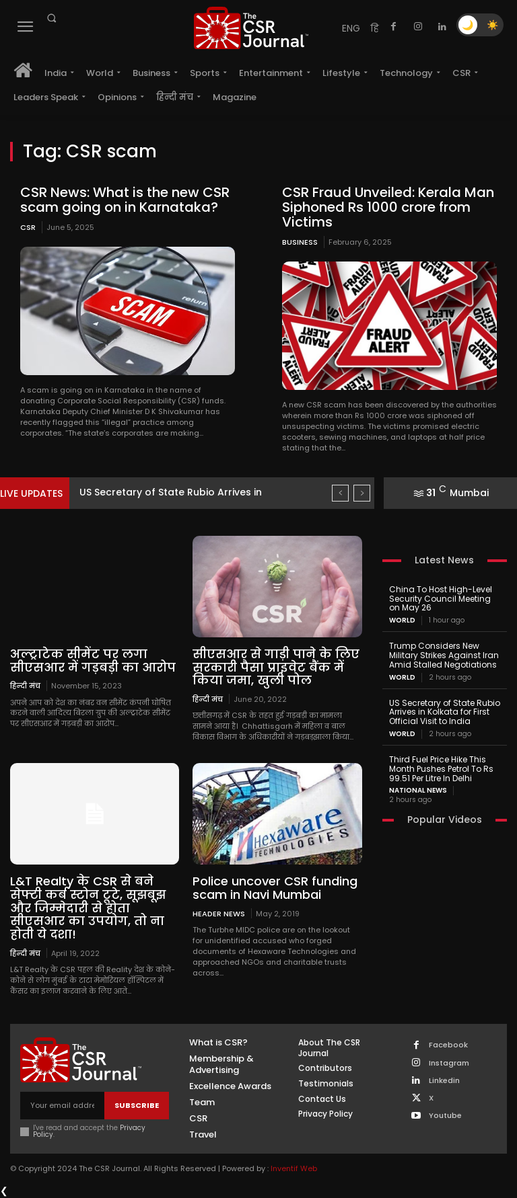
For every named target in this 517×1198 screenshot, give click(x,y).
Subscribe (136, 1105)
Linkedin (444, 1081)
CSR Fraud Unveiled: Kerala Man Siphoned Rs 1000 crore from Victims (388, 207)
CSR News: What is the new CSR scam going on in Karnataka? (125, 199)
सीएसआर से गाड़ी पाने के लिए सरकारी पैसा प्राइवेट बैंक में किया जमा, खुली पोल (276, 667)
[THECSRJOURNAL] (251, 28)
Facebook (448, 1045)
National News (418, 790)
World (402, 620)
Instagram (449, 1063)
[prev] (340, 493)
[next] (361, 493)
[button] (51, 18)
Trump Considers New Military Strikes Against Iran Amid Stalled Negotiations (444, 655)
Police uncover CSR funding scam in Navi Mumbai (275, 888)
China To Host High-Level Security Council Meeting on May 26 (440, 599)
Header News (219, 913)
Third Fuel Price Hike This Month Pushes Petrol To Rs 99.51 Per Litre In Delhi (441, 769)
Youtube (445, 1116)
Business (300, 242)
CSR (28, 227)
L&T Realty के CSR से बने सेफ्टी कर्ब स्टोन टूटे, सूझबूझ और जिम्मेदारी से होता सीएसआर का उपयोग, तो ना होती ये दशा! (88, 908)
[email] (62, 1105)
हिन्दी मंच (25, 685)
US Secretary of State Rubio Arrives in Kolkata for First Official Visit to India (444, 712)
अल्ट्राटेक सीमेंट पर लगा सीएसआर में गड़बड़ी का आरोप (93, 660)
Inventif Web (294, 1168)
